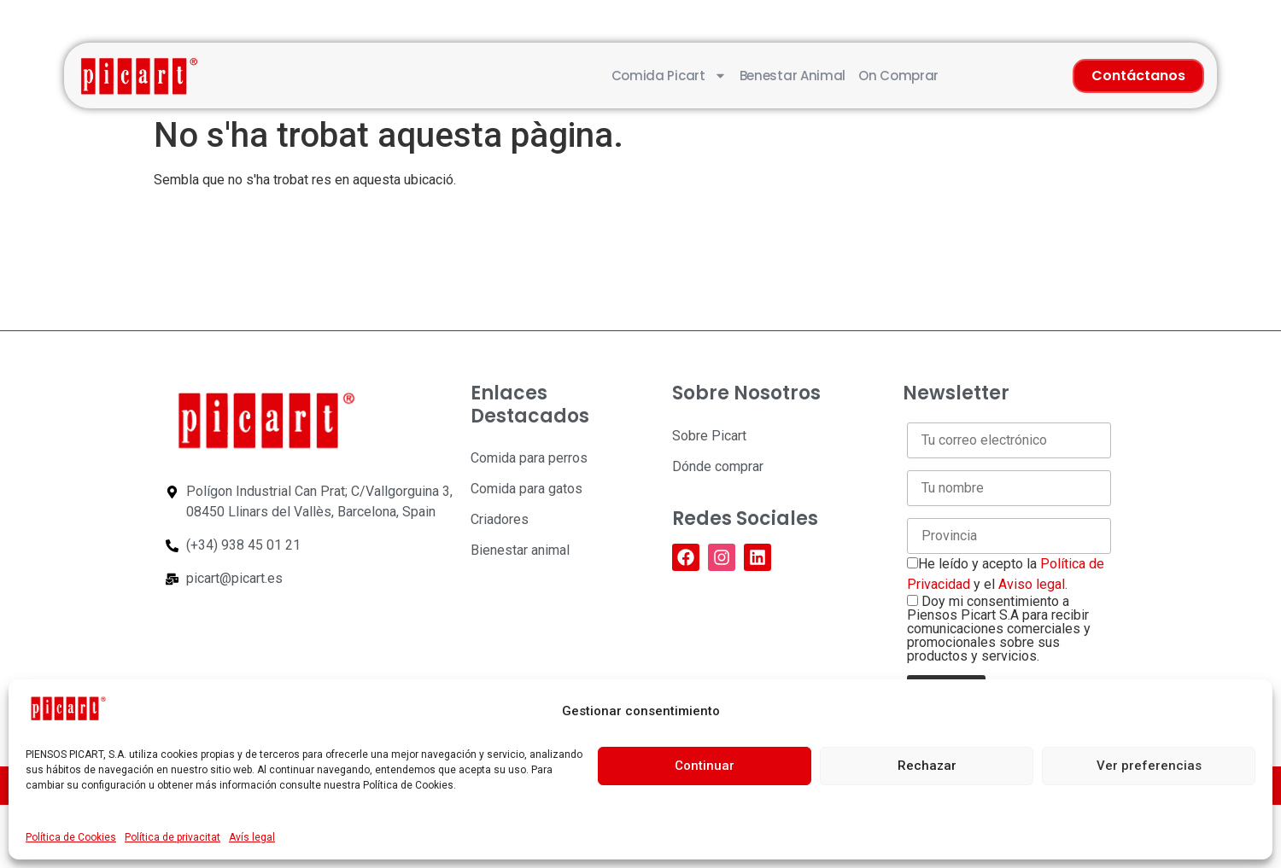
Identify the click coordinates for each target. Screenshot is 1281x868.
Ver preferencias (1149, 765)
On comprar (898, 75)
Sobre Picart (709, 436)
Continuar (704, 765)
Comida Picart (669, 75)
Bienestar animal (520, 550)
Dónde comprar (717, 466)
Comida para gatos (526, 489)
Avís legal (252, 837)
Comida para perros (529, 458)
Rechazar (927, 765)
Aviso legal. (1033, 584)
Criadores (500, 519)
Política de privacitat (172, 837)
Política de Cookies (71, 837)
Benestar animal (793, 75)
